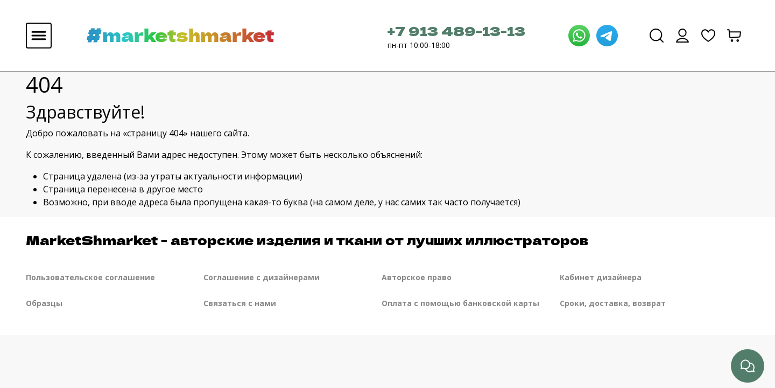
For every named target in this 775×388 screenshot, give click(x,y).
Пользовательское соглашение (90, 277)
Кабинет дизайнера (601, 277)
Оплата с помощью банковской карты (460, 303)
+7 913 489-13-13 (456, 30)
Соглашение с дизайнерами (261, 277)
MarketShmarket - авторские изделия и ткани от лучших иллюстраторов (307, 239)
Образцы (44, 303)
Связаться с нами (239, 303)
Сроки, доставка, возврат (613, 303)
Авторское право (417, 277)
